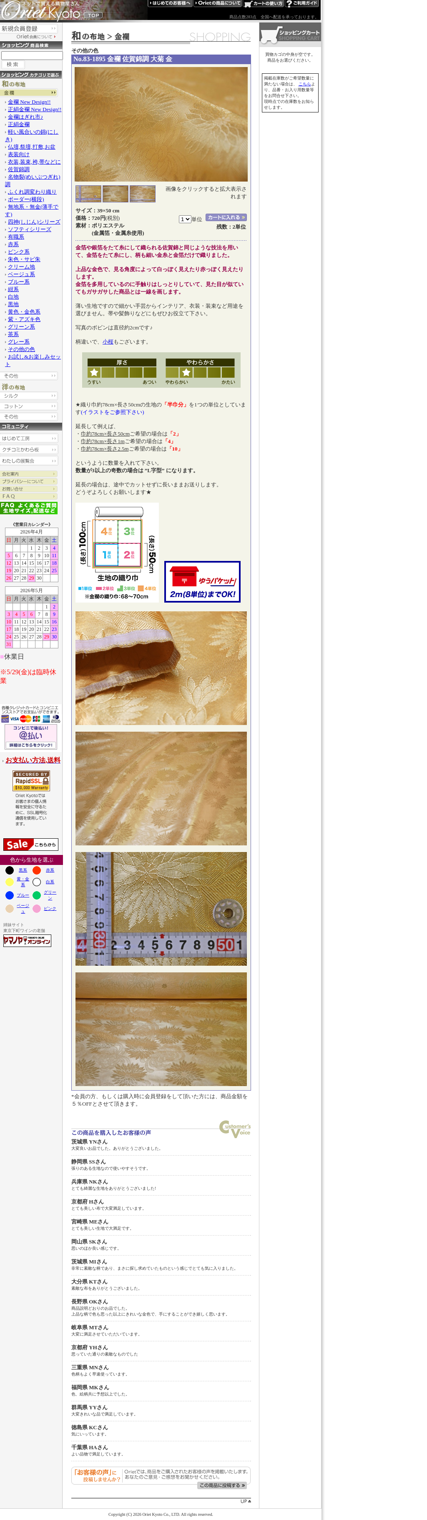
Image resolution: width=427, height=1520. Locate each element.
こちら (305, 84)
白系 (50, 882)
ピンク (50, 908)
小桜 (108, 342)
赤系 (50, 870)
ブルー (23, 895)
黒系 (23, 870)
